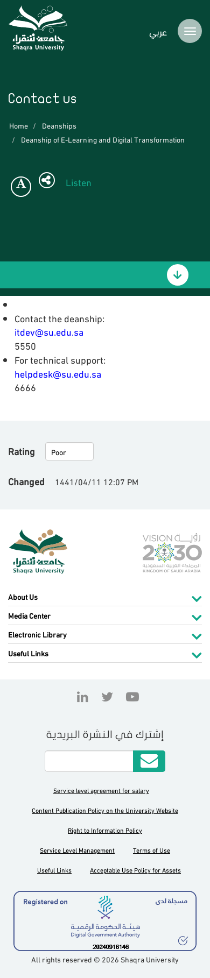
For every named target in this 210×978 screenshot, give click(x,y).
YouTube (130, 696)
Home (18, 125)
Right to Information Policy (105, 829)
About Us (23, 596)
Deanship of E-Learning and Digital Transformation (103, 139)
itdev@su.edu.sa (49, 331)
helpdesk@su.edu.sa (58, 373)
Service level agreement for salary (101, 790)
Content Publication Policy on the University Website (105, 809)
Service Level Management (77, 849)
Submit (149, 761)
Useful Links (28, 652)
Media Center (29, 615)
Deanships (59, 125)
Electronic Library (37, 634)
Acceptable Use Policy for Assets (135, 869)
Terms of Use (151, 849)
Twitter (107, 696)
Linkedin (83, 696)
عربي (158, 31)
